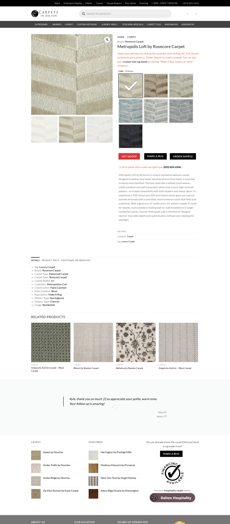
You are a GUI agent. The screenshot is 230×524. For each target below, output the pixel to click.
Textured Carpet (58, 277)
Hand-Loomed (58, 287)
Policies (88, 3)
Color (120, 71)
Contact (99, 3)
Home (120, 37)
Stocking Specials (132, 24)
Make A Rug (155, 156)
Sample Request (114, 3)
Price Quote (130, 3)
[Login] (188, 13)
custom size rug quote (135, 61)
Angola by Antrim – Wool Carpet (175, 368)
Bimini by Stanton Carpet (86, 368)
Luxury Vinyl (110, 24)
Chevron (54, 301)
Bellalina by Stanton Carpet (129, 368)
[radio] (131, 86)
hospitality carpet (173, 490)
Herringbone (57, 297)
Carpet (69, 24)
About (57, 3)
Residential (48, 304)
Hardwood (171, 24)
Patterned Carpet (58, 273)
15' (52, 280)
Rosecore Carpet (134, 41)
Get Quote (129, 156)
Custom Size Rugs (87, 24)
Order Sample (183, 156)
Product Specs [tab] (50, 260)
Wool (54, 291)
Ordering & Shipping (73, 3)
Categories (42, 24)
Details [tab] (35, 260)
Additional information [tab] (75, 260)
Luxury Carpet (128, 241)
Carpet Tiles (154, 24)
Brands (57, 24)
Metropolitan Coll (57, 284)
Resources (188, 24)
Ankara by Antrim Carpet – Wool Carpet (47, 369)
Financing (143, 3)
